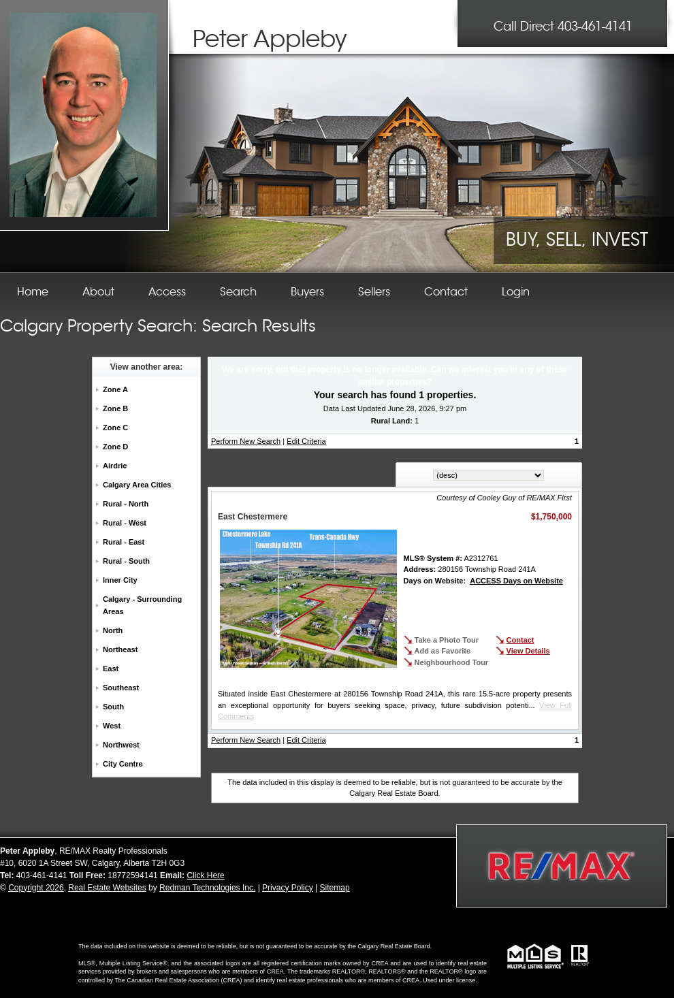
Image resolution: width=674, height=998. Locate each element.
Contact (520, 640)
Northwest (121, 745)
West (112, 726)
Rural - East (123, 542)
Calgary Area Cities (137, 485)
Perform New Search (245, 441)
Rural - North (125, 504)
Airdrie (115, 466)
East (110, 668)
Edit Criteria (306, 441)
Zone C (115, 427)
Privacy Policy (287, 887)
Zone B (115, 408)
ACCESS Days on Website (516, 581)
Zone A (115, 389)
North (113, 630)
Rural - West (124, 523)
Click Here (205, 875)
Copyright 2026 (35, 887)
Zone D (115, 446)
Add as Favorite (443, 651)
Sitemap (335, 887)
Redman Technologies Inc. (207, 887)
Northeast (120, 649)
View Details (528, 651)
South (113, 707)
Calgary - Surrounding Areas (142, 605)
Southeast (121, 687)
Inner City (120, 580)
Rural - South (126, 561)
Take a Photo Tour (447, 640)
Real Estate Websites (107, 887)
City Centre (123, 764)
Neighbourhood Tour (452, 662)
